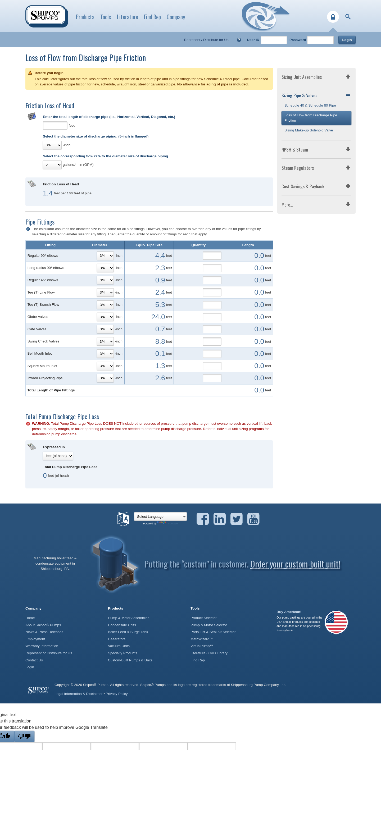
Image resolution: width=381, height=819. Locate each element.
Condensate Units (122, 625)
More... (287, 204)
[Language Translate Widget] (160, 516)
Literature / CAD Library (209, 653)
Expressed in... (55, 447)
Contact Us (34, 660)
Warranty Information (41, 646)
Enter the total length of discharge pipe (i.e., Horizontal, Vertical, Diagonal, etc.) (109, 117)
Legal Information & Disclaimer (79, 694)
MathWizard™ (201, 639)
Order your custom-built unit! (295, 563)
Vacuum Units (119, 646)
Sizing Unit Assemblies (302, 76)
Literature (127, 17)
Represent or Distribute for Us (48, 653)
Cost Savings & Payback (303, 186)
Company (176, 17)
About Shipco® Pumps (43, 625)
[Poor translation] (24, 736)
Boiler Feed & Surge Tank (128, 632)
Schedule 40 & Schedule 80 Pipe (310, 105)
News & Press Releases (44, 632)
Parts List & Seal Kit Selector (212, 632)
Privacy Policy (117, 694)
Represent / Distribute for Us (206, 40)
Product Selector (203, 618)
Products (85, 17)
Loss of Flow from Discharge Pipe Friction (310, 117)
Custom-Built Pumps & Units (130, 660)
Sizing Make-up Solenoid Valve (308, 130)
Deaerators (116, 639)
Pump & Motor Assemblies (128, 618)
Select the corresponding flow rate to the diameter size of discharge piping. (106, 156)
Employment (35, 639)
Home (30, 618)
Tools (105, 17)
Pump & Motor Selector (208, 625)
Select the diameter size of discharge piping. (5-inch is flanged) (95, 136)
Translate (167, 523)
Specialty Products (122, 653)
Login (347, 40)
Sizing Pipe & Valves (299, 95)
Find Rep (152, 17)
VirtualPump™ (201, 646)
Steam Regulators (298, 167)
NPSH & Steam (295, 149)
